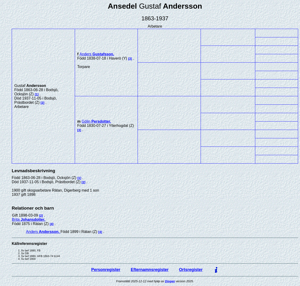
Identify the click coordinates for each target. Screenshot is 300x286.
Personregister (105, 269)
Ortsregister (191, 269)
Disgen (170, 281)
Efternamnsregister (150, 269)
